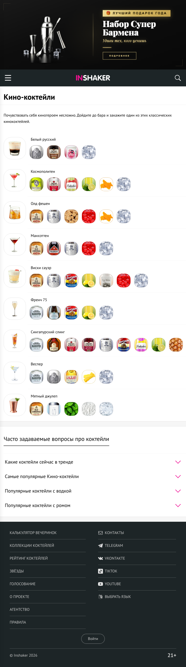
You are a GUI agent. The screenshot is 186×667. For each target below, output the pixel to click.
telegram (110, 545)
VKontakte (111, 558)
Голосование (23, 584)
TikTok (107, 571)
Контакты (111, 532)
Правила (18, 622)
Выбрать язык (114, 596)
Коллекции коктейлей (32, 545)
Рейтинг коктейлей (29, 558)
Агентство (20, 609)
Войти (93, 638)
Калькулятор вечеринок (33, 532)
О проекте (19, 596)
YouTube (109, 584)
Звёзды (17, 571)
